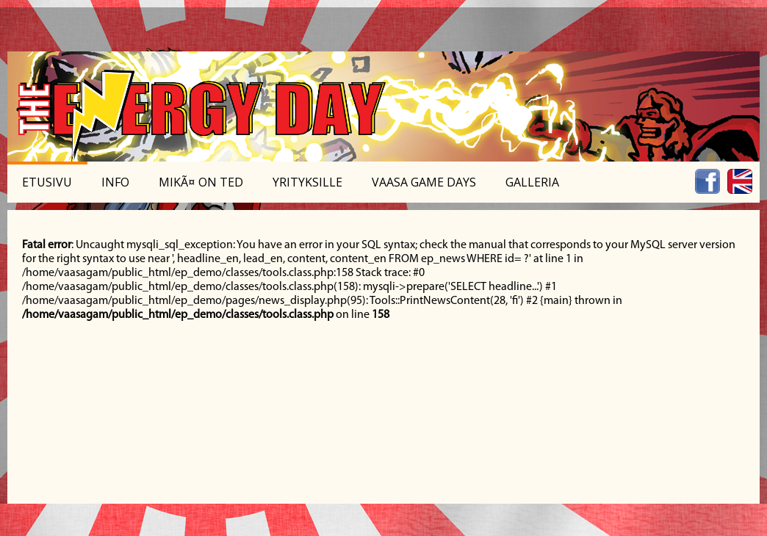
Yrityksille (307, 182)
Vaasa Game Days (424, 182)
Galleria (532, 182)
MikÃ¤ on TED (201, 182)
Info (115, 182)
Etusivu (47, 182)
